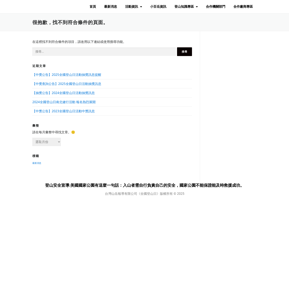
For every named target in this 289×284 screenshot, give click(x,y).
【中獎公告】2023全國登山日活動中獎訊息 (63, 111)
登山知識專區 (186, 6)
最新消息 (110, 6)
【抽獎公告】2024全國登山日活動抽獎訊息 (63, 93)
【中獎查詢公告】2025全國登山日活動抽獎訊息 (66, 84)
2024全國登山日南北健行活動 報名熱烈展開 (64, 102)
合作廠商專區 (243, 6)
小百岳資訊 (158, 6)
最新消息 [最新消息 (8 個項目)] (36, 163)
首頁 (93, 6)
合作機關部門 (215, 6)
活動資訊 (133, 6)
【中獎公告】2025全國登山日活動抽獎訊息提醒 (66, 74)
